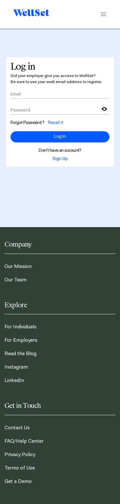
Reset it (55, 123)
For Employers (20, 340)
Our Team (15, 280)
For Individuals (20, 327)
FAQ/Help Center (24, 441)
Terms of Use (19, 468)
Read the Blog (20, 353)
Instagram (16, 367)
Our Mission (18, 266)
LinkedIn (14, 380)
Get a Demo (18, 481)
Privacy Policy (19, 454)
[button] (103, 14)
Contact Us (17, 428)
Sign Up (60, 159)
